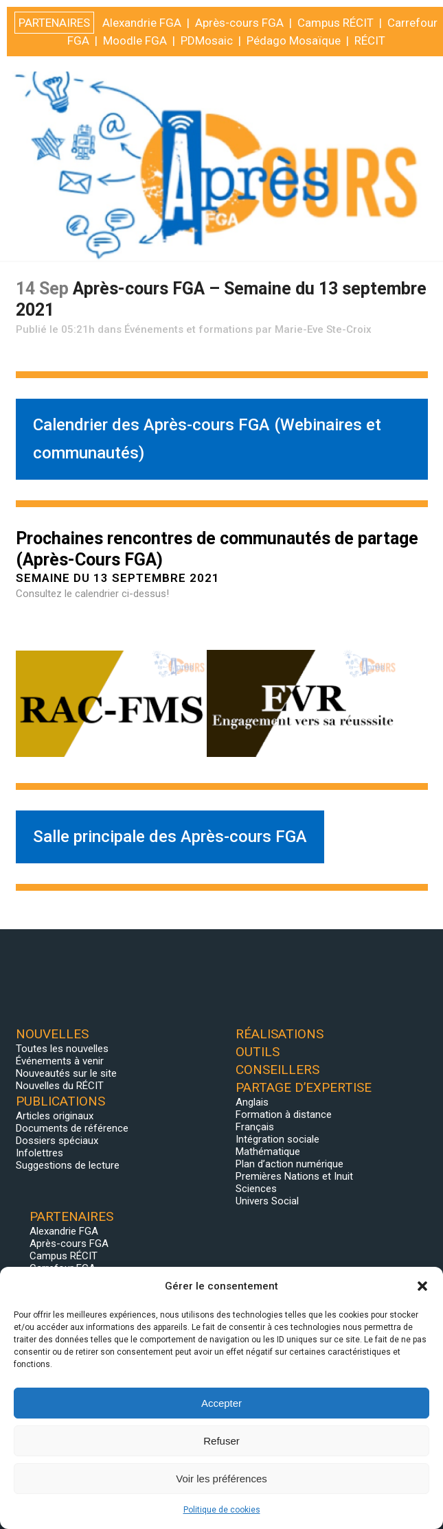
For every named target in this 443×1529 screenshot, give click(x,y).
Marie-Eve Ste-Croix (323, 329)
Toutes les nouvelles (62, 1048)
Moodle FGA (135, 1506)
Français (255, 1127)
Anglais (252, 1102)
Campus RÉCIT (64, 1256)
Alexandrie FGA (64, 1231)
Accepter (221, 1403)
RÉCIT (369, 1506)
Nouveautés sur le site (66, 1073)
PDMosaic (207, 1506)
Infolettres (39, 1153)
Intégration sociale (277, 1139)
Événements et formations (188, 329)
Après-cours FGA (69, 1243)
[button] (422, 1286)
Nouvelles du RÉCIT (60, 1085)
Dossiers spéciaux (57, 1140)
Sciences (256, 1188)
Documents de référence (72, 1128)
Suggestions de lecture (68, 1165)
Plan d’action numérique (289, 1164)
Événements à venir (60, 1061)
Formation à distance (284, 1114)
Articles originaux (54, 1116)
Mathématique (268, 1151)
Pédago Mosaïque (294, 1506)
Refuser (221, 1441)
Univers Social (267, 1201)
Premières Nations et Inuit (294, 1176)
